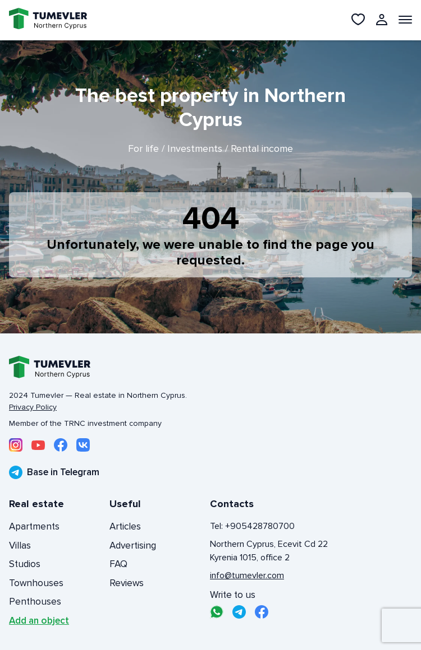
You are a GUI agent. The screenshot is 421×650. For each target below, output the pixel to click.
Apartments (34, 526)
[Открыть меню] (405, 20)
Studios (24, 564)
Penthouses (35, 601)
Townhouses (36, 583)
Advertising (132, 545)
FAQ (118, 564)
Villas (20, 545)
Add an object (39, 620)
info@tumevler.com (247, 575)
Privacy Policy (33, 407)
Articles (125, 526)
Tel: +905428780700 (252, 526)
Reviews (126, 583)
